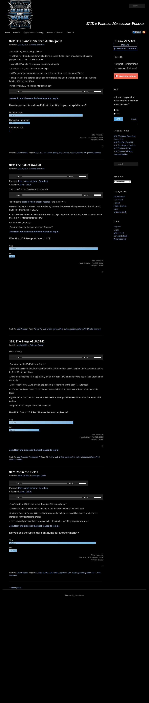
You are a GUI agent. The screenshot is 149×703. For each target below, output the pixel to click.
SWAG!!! (16, 33)
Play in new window (27, 181)
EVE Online (47, 153)
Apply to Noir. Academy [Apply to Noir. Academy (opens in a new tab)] (33, 33)
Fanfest (117, 203)
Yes (117, 113)
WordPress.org (120, 239)
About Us (70, 33)
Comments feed (120, 236)
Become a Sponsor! (55, 33)
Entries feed (119, 233)
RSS (29, 184)
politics (80, 153)
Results (133, 119)
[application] (56, 91)
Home (7, 33)
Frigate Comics (120, 206)
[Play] (13, 91)
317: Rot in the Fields (23, 472)
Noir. (61, 153)
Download (43, 181)
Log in (116, 230)
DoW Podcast (22, 153)
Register (117, 227)
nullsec (66, 153)
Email (22, 184)
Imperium (63, 573)
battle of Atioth (28, 202)
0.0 (36, 153)
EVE (40, 153)
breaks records (43, 202)
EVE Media (118, 200)
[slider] (52, 91)
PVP (85, 153)
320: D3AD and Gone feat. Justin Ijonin (35, 41)
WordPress (79, 595)
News (116, 209)
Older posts (15, 588)
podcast (73, 153)
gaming (55, 153)
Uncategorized (33, 457)
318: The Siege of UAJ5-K (26, 341)
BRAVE (41, 573)
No (116, 110)
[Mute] (91, 91)
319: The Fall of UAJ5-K (25, 165)
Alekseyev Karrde (37, 45)
